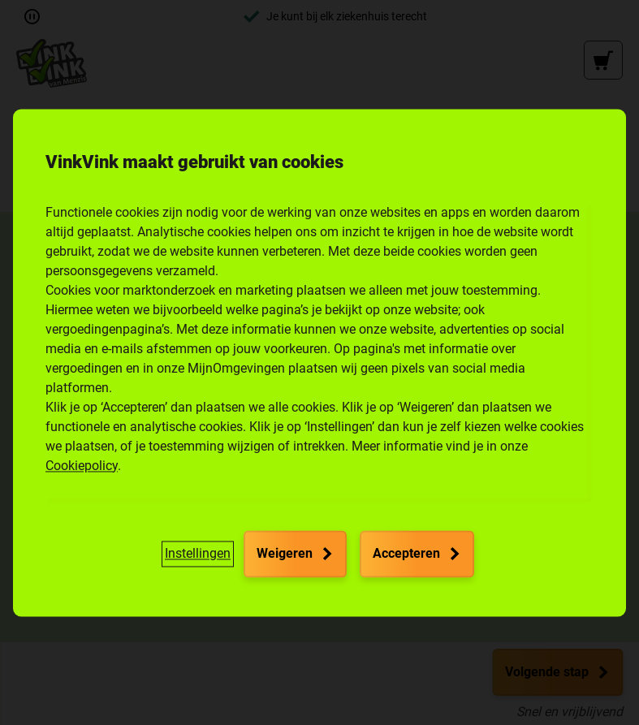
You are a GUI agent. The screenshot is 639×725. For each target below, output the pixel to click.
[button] (198, 553)
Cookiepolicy (81, 465)
